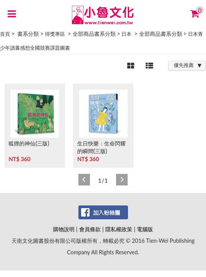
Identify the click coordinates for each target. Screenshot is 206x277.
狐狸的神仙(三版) (28, 143)
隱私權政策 (118, 229)
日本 (126, 34)
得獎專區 (55, 34)
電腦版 (145, 229)
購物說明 (64, 229)
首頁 (5, 34)
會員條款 (90, 229)
